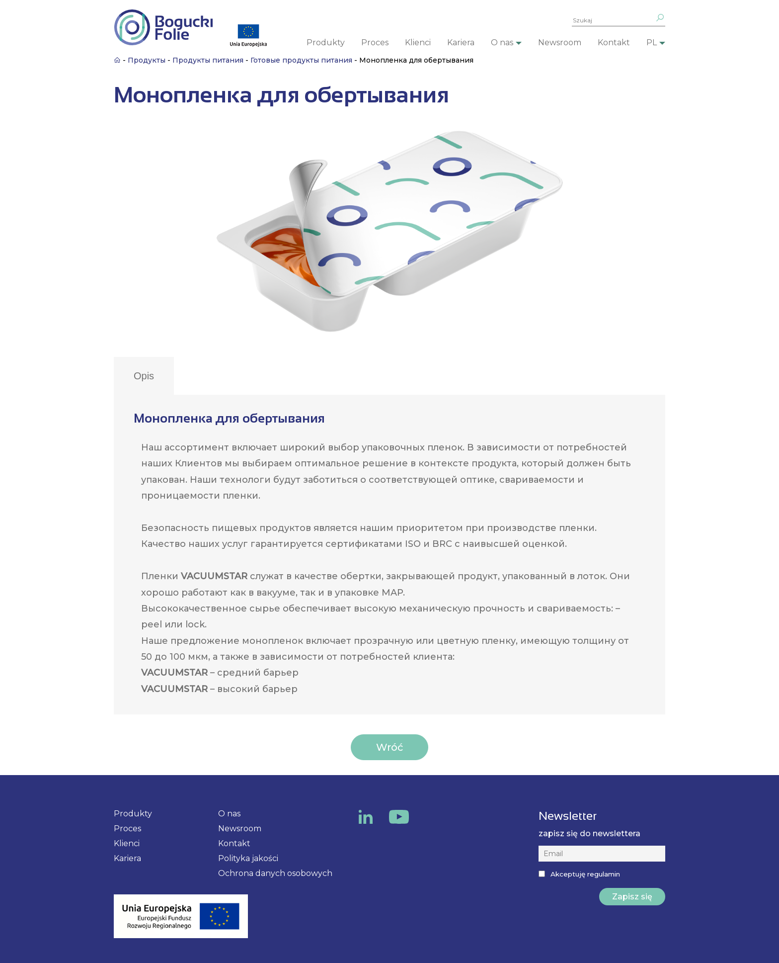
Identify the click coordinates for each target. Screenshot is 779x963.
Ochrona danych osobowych (275, 873)
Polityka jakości (248, 858)
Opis (144, 375)
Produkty (326, 42)
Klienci (418, 42)
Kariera (460, 42)
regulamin (603, 874)
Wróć (389, 747)
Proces (375, 42)
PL (651, 42)
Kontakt (614, 42)
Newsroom (559, 42)
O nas (502, 42)
